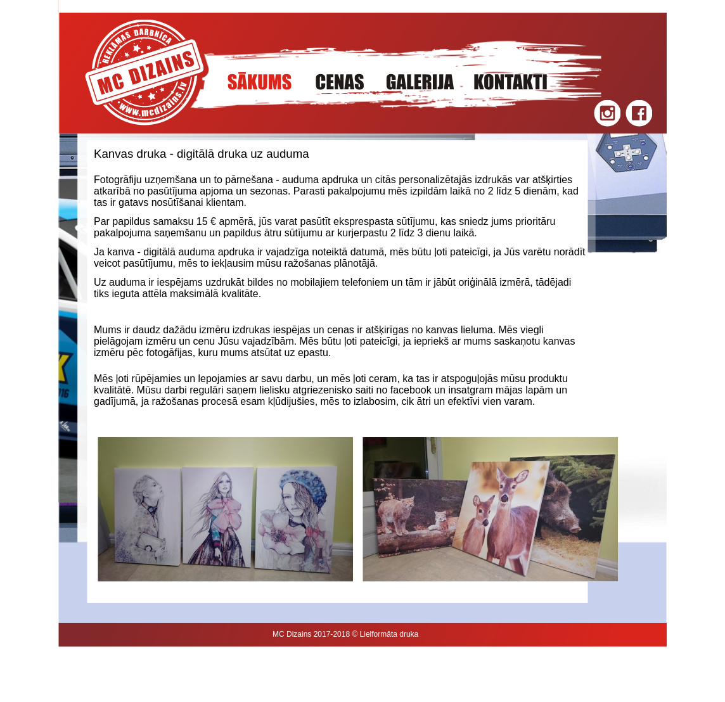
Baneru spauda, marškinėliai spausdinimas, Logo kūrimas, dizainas (245, 680)
